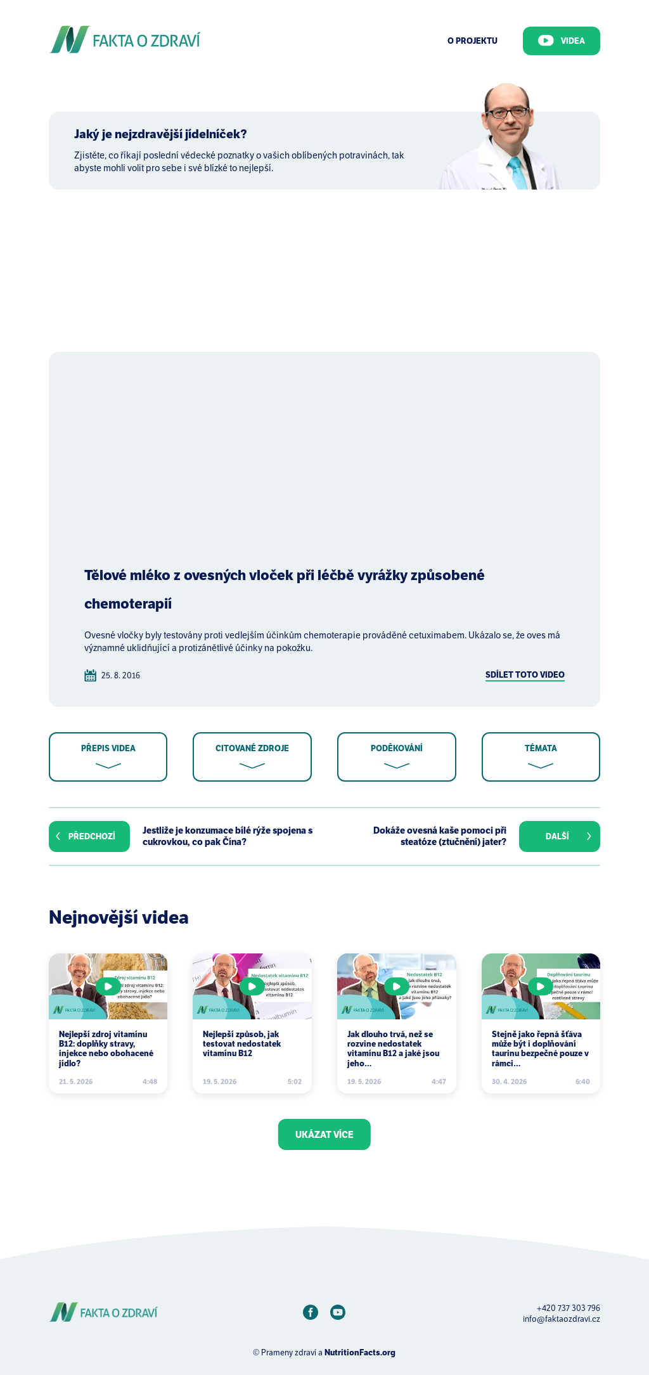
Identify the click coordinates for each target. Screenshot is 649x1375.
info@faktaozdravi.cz (561, 1319)
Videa (561, 40)
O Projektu (472, 41)
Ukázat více (324, 1134)
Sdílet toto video (525, 674)
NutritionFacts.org (359, 1352)
